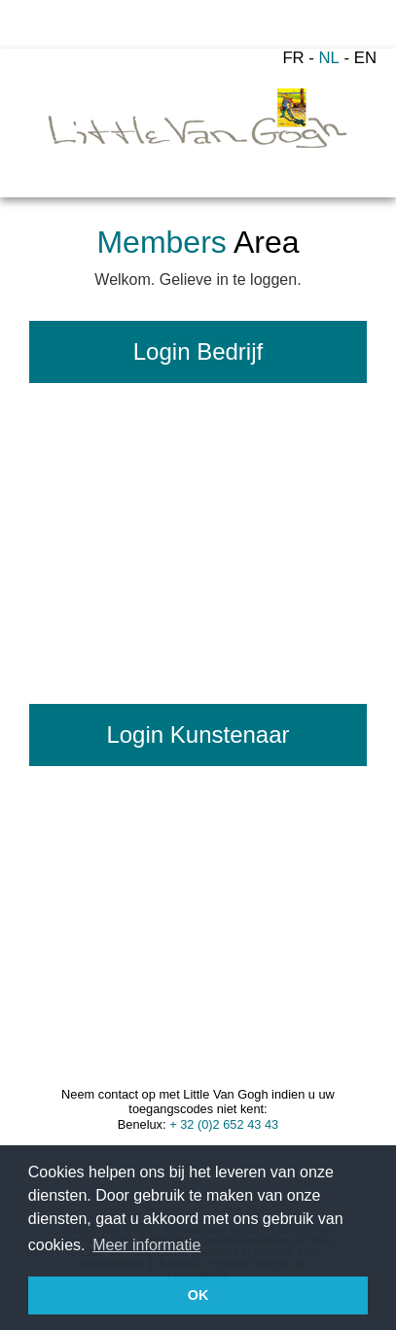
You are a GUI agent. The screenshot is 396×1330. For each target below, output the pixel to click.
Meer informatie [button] (146, 1245)
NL (329, 58)
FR (293, 58)
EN (365, 58)
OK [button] (198, 1295)
